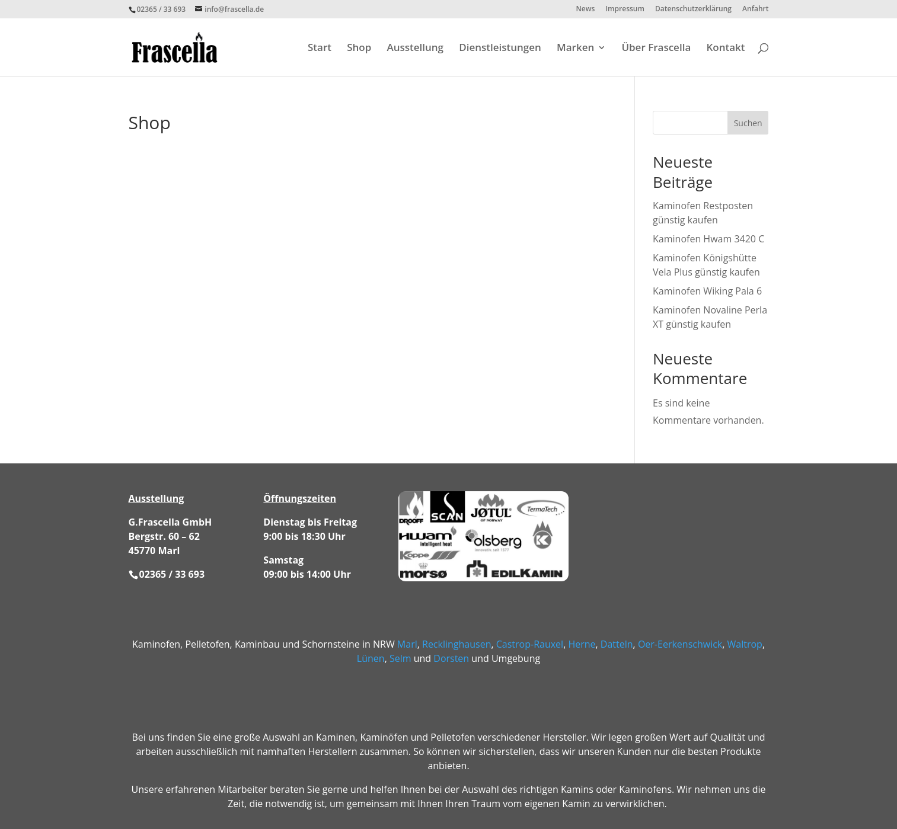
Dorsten (451, 658)
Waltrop (744, 644)
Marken (575, 48)
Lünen (371, 658)
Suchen (748, 123)
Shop (359, 48)
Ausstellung (415, 48)
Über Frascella (656, 48)
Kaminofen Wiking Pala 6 (707, 290)
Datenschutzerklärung (693, 9)
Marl (407, 644)
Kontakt (725, 48)
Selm (400, 658)
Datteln (617, 644)
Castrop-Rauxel (529, 644)
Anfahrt (755, 9)
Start (319, 48)
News (585, 9)
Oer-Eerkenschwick (680, 644)
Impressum (624, 9)
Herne (581, 644)
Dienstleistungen (500, 48)
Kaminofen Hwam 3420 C (708, 238)
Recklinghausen (456, 644)
